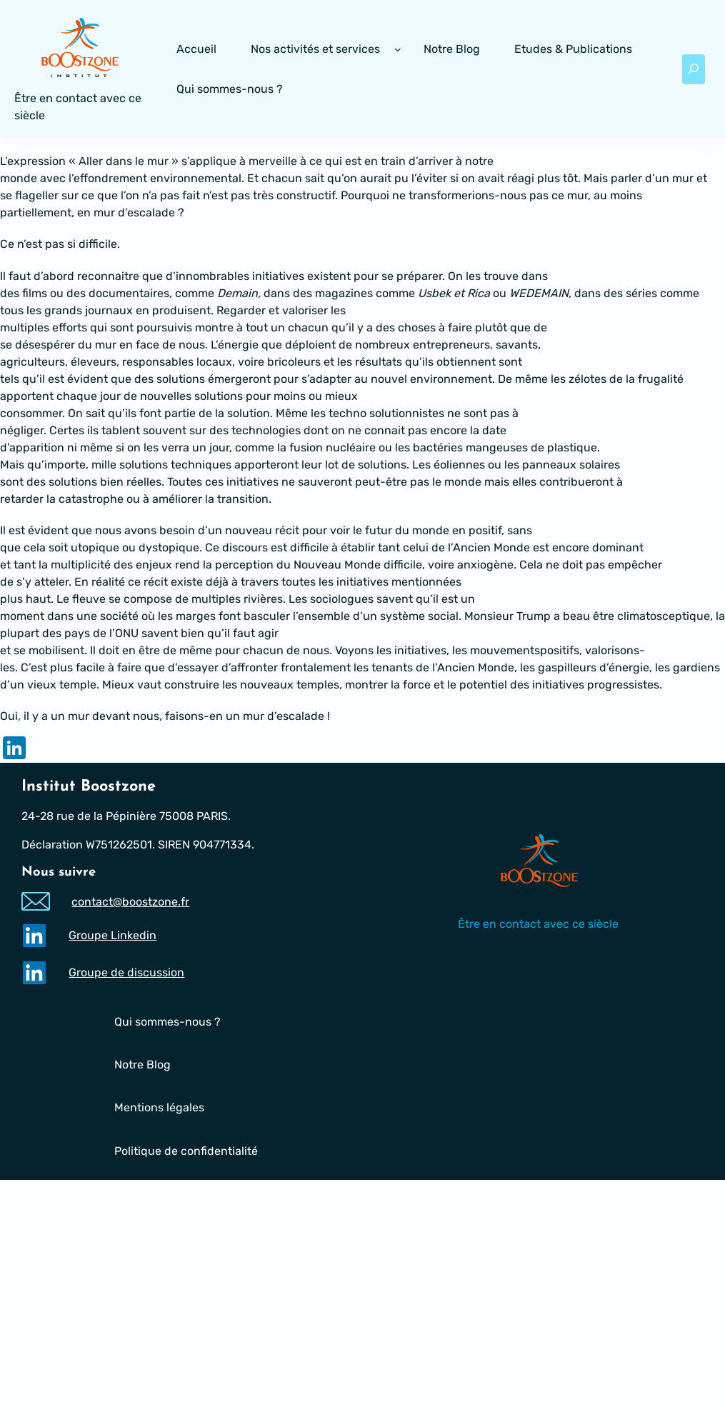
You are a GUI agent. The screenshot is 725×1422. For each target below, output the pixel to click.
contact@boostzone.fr (131, 901)
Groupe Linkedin (113, 935)
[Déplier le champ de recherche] (693, 69)
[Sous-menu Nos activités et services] (397, 49)
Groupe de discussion (127, 972)
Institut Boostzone (88, 786)
